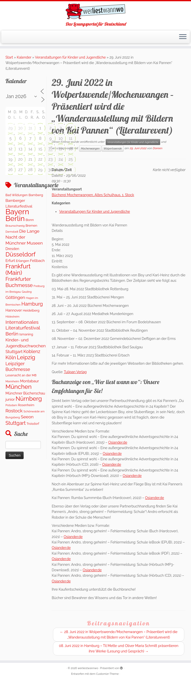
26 (10, 169)
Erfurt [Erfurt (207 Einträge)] (10, 260)
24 (60, 159)
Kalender (24, 57)
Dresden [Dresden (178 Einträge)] (12, 249)
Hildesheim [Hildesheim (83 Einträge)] (12, 316)
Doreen (157, 148)
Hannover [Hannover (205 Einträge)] (13, 310)
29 (10, 128)
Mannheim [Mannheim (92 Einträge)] (12, 381)
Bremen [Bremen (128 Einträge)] (31, 225)
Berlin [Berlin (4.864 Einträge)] (15, 218)
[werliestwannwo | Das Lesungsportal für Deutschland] (95, 11)
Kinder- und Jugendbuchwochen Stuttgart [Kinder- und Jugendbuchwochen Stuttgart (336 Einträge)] (25, 345)
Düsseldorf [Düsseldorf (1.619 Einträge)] (20, 254)
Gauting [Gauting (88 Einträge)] (27, 291)
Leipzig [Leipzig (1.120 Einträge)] (26, 357)
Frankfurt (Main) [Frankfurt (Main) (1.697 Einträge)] (18, 269)
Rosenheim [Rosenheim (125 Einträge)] (26, 405)
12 (10, 148)
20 (20, 159)
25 (70, 159)
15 (40, 148)
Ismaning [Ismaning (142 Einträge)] (26, 334)
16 (50, 148)
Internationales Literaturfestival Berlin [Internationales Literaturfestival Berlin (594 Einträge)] (22, 328)
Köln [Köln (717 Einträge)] (10, 357)
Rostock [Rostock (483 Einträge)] (14, 410)
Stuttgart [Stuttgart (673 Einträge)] (15, 423)
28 (30, 169)
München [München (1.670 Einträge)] (18, 386)
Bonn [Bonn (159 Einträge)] (30, 220)
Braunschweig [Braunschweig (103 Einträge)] (15, 225)
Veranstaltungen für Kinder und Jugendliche (70, 57)
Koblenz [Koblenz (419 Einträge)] (31, 351)
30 (20, 128)
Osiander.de (117, 442)
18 (71, 148)
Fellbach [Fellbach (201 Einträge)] (37, 260)
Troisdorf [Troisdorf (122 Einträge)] (33, 424)
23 (50, 159)
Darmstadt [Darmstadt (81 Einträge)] (11, 231)
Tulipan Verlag (75, 372)
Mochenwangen (90, 148)
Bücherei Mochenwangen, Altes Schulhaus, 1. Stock (93, 195)
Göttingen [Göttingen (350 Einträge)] (15, 297)
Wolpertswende (112, 148)
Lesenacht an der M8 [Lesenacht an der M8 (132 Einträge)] (21, 375)
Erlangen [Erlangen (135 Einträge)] (22, 261)
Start (9, 57)
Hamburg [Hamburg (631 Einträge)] (32, 304)
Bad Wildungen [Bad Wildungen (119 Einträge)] (16, 195)
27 (20, 169)
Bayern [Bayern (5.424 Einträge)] (17, 211)
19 (10, 159)
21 (30, 159)
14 (30, 148)
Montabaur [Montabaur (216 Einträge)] (29, 381)
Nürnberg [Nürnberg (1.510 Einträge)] (29, 398)
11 (70, 138)
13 (20, 148)
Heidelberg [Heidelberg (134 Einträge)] (31, 310)
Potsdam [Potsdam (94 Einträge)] (11, 405)
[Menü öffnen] (183, 37)
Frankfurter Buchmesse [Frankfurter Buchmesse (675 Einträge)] (19, 282)
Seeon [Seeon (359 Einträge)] (27, 416)
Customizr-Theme (107, 674)
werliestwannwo (88, 668)
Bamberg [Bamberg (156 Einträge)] (36, 195)
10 (61, 138)
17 (60, 148)
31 (30, 128)
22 (40, 159)
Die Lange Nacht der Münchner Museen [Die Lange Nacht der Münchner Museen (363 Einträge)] (24, 237)
